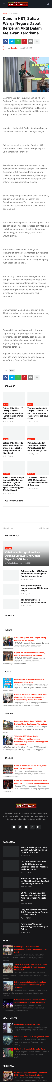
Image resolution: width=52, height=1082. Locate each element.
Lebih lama (43, 528)
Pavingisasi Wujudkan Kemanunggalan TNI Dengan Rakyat (34, 588)
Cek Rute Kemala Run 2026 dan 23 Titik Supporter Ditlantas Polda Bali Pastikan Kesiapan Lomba (34, 865)
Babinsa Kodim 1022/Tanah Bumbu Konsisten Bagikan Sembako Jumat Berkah (34, 573)
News (15, 13)
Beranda (6, 13)
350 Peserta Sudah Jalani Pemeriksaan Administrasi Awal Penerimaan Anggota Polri (33, 897)
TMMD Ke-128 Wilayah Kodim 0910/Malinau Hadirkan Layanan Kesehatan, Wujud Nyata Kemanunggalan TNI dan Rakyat (13, 483)
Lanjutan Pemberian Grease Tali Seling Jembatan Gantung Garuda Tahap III (35, 912)
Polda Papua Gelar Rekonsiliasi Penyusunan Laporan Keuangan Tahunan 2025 (30, 949)
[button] (4, 4)
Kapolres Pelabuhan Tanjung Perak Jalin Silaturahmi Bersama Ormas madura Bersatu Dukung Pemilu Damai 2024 (30, 697)
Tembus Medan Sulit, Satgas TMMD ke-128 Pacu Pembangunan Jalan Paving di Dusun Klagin (37, 413)
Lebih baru (9, 528)
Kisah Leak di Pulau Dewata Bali (27, 1024)
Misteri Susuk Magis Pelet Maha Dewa (29, 1049)
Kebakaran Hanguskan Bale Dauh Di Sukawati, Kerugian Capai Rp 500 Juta (34, 849)
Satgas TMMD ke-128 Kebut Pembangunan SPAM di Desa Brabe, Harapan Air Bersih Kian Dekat (13, 448)
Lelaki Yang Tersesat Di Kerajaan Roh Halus (31, 1037)
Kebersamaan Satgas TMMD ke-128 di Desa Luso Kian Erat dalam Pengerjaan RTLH (35, 881)
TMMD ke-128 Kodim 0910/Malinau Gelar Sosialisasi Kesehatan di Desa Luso (37, 481)
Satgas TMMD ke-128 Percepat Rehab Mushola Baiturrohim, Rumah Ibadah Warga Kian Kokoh (13, 413)
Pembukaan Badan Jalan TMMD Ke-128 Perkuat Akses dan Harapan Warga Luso (37, 447)
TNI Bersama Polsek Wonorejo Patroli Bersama (33, 601)
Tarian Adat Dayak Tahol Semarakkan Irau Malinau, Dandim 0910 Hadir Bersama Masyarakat (31, 967)
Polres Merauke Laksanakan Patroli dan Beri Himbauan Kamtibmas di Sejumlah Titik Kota (30, 984)
